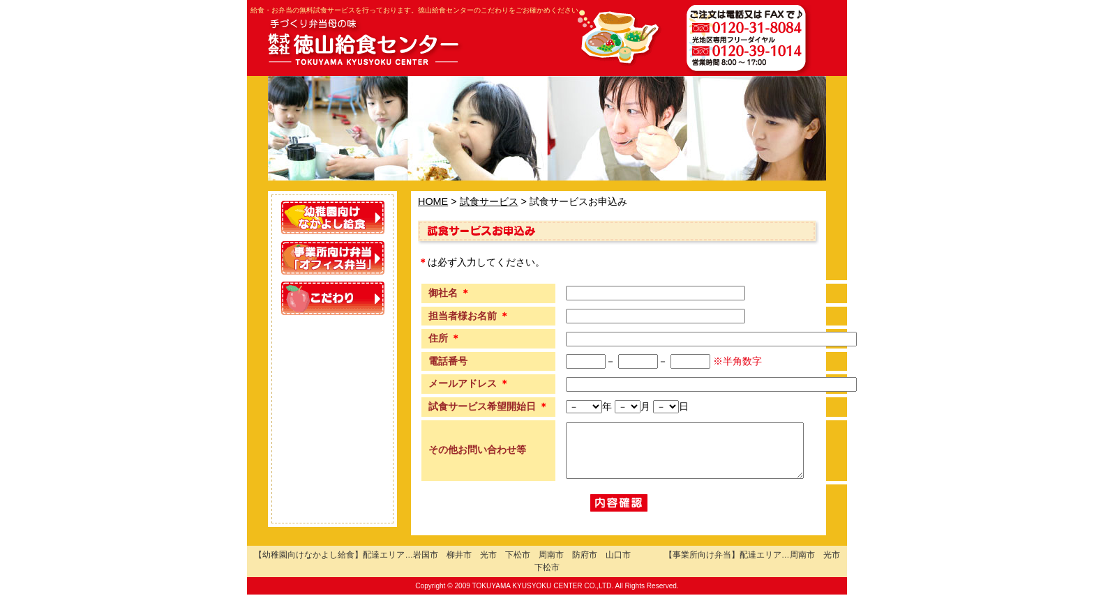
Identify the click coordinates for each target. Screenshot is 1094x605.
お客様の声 (332, 338)
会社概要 (332, 500)
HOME (433, 201)
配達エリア (332, 379)
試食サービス (332, 419)
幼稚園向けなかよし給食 (332, 217)
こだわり (332, 298)
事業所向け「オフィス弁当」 (332, 258)
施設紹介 (332, 460)
